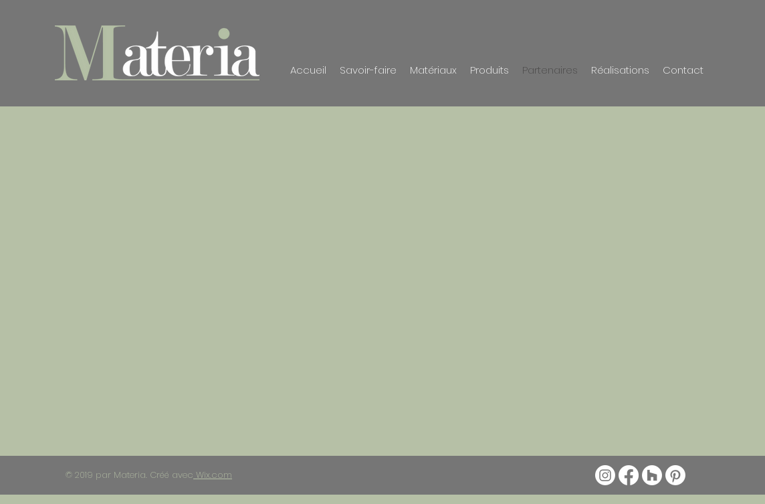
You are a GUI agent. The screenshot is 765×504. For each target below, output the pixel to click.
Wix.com (212, 475)
